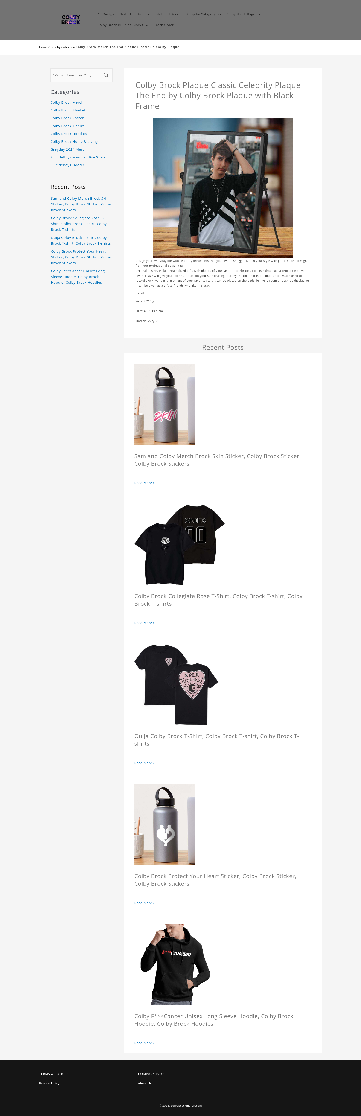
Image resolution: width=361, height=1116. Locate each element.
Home (43, 47)
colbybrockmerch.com (186, 1105)
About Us (145, 1083)
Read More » (144, 483)
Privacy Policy (49, 1083)
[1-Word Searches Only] (76, 75)
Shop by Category (61, 47)
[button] (203, 14)
